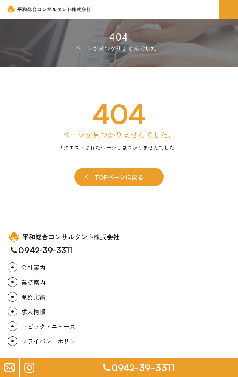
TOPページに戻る (119, 177)
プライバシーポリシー (51, 341)
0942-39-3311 (45, 250)
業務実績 (33, 297)
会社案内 (33, 267)
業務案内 (33, 282)
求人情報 (33, 312)
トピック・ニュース (48, 326)
